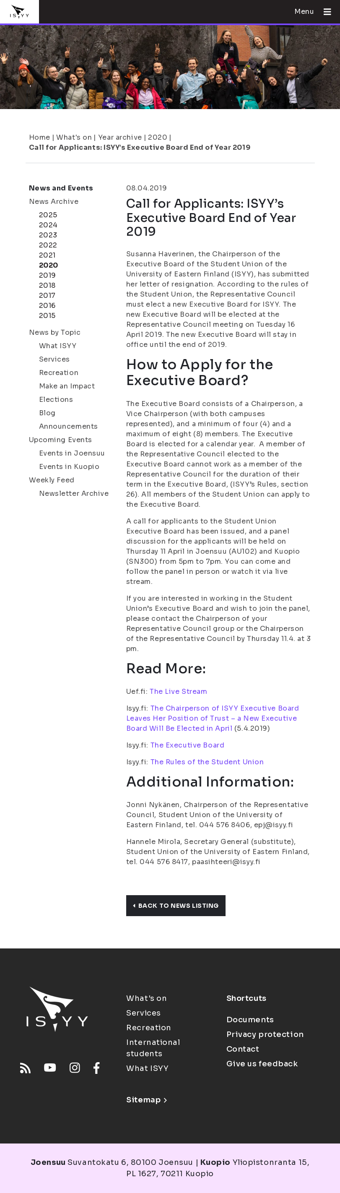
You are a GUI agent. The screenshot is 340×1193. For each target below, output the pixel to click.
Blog (47, 413)
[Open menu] (324, 11)
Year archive (120, 137)
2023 (48, 235)
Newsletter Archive (74, 493)
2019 (47, 275)
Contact (243, 1049)
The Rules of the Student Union (207, 762)
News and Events (61, 188)
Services (54, 359)
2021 (47, 255)
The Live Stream (178, 691)
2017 (47, 295)
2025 (48, 215)
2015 (47, 315)
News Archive (54, 201)
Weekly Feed (52, 480)
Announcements (68, 426)
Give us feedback (262, 1063)
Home (39, 137)
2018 (47, 285)
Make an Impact (67, 386)
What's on (74, 137)
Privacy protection (265, 1034)
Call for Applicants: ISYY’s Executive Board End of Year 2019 (140, 147)
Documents (250, 1019)
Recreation (59, 372)
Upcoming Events (60, 439)
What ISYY (58, 345)
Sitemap (146, 1099)
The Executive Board (188, 745)
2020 (157, 137)
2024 (48, 225)
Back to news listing (176, 905)
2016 (47, 305)
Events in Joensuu (72, 453)
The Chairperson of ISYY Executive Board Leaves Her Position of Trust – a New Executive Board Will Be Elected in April (212, 718)
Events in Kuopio (69, 466)
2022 (48, 245)
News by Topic (55, 332)
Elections (56, 399)
